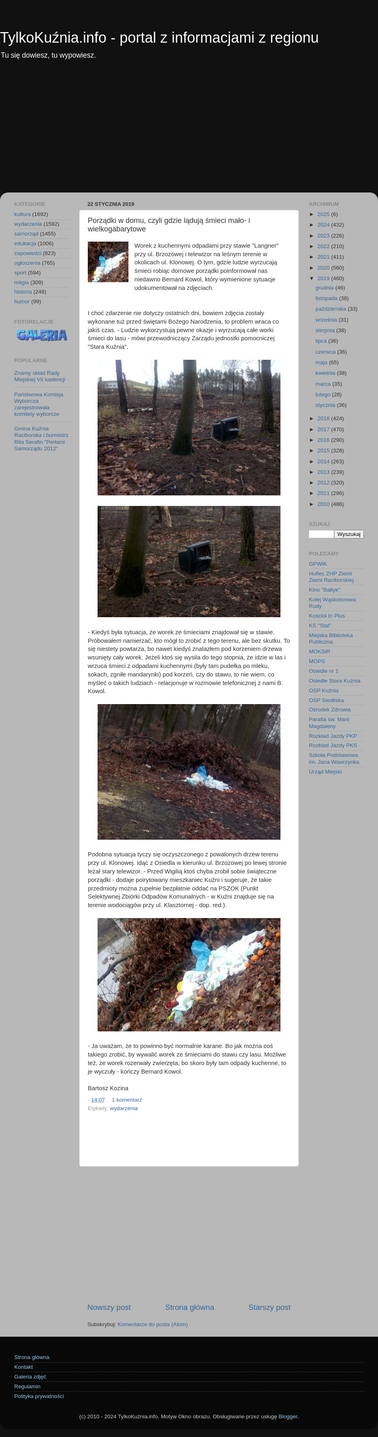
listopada (327, 298)
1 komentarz (127, 1100)
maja (322, 362)
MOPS (317, 661)
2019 (324, 278)
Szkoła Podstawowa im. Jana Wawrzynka (334, 758)
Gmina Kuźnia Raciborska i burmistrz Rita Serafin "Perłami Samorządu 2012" (41, 439)
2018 (324, 418)
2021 (324, 257)
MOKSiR (319, 651)
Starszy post (269, 1307)
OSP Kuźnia (324, 690)
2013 (324, 472)
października (331, 309)
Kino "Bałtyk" (324, 590)
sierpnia (325, 330)
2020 (324, 268)
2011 (324, 493)
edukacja (25, 243)
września (327, 320)
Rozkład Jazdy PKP (333, 736)
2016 (324, 440)
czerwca (326, 352)
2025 (324, 214)
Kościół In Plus (327, 616)
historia (23, 292)
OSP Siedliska (326, 700)
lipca (321, 341)
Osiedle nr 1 (324, 671)
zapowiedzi (27, 253)
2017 (324, 429)
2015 (324, 450)
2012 (324, 483)
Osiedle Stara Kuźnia (335, 681)
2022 (324, 246)
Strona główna (189, 1307)
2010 (324, 504)
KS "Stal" (320, 625)
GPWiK (318, 564)
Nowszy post (109, 1307)
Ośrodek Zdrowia (330, 710)
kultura (22, 214)
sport (20, 273)
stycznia (326, 405)
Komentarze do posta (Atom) (152, 1324)
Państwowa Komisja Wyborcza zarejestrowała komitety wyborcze (38, 404)
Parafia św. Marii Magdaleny (329, 722)
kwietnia (326, 373)
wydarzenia (124, 1108)
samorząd (26, 234)
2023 (324, 236)
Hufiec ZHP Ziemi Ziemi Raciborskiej (331, 576)
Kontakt (23, 1367)
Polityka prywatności (39, 1396)
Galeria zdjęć (30, 1377)
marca (323, 384)
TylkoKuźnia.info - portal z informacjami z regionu (159, 37)
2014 (324, 461)
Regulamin (27, 1386)
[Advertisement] (189, 131)
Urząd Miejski (325, 772)
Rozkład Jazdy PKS (333, 745)
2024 (324, 225)
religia (21, 282)
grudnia (325, 288)
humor (22, 301)
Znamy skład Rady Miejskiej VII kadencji (39, 376)
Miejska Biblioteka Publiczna (331, 638)
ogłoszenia (27, 263)
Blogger (287, 1416)
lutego (323, 394)
